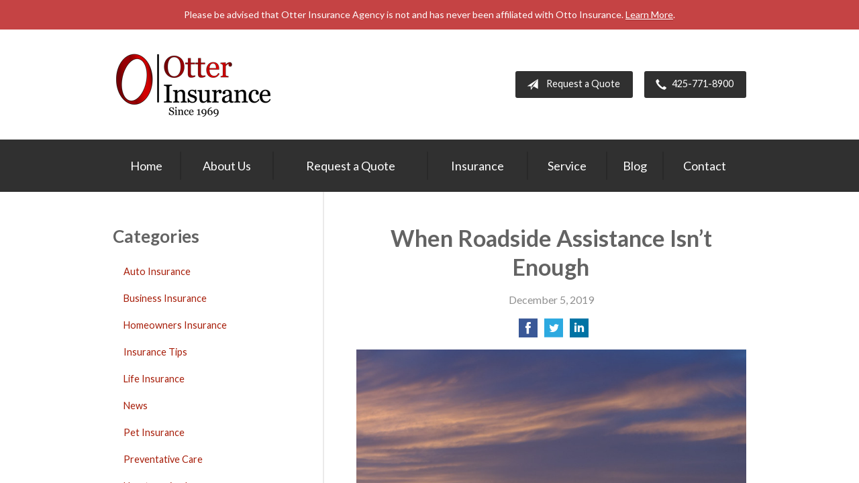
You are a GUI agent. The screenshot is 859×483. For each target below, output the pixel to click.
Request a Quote (570, 84)
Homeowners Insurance (175, 325)
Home (146, 165)
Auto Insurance (157, 271)
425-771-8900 (692, 84)
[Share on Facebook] (528, 331)
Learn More (649, 14)
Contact (704, 165)
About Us (227, 165)
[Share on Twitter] (553, 331)
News (135, 405)
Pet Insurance (154, 432)
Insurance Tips (155, 352)
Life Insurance (154, 378)
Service (567, 165)
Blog (635, 165)
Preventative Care (163, 459)
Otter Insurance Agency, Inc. (193, 84)
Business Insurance (165, 298)
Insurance (477, 165)
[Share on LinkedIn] (579, 331)
